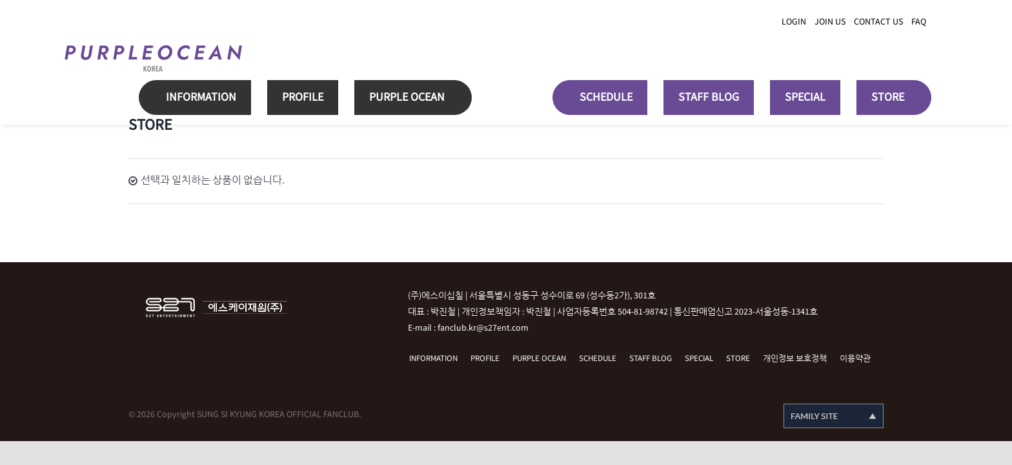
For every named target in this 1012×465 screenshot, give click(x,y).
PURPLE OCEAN (539, 358)
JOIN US (830, 22)
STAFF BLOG (650, 358)
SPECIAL (699, 358)
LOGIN (794, 22)
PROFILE (485, 358)
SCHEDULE (597, 358)
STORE (738, 358)
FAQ (918, 22)
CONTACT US (878, 22)
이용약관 (855, 358)
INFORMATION (433, 358)
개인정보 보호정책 (795, 358)
